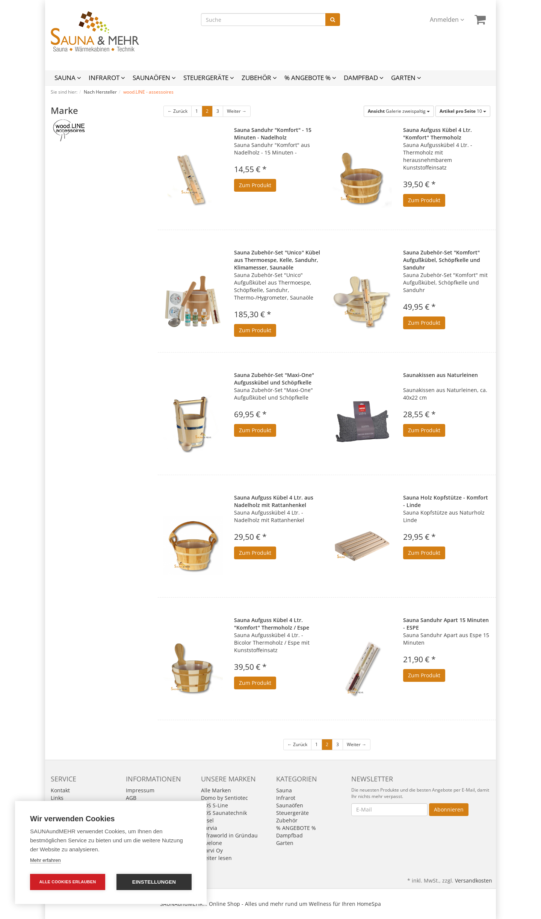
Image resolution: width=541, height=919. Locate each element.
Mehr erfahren (45, 860)
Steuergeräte (208, 77)
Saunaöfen (154, 77)
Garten (406, 77)
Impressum (140, 790)
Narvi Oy (212, 850)
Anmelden (447, 19)
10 (463, 111)
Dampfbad (364, 77)
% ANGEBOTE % (310, 77)
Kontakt (60, 790)
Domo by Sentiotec (224, 797)
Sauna (67, 77)
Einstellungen (154, 882)
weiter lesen (216, 857)
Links (57, 797)
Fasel (207, 820)
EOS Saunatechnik (224, 812)
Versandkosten (473, 880)
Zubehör (259, 77)
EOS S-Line (214, 805)
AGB (131, 797)
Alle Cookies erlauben (67, 882)
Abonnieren (449, 809)
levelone (211, 842)
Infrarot (107, 77)
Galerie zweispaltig (399, 111)
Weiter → (236, 111)
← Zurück (177, 111)
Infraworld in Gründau (229, 835)
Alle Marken (216, 790)
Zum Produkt (255, 185)
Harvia (209, 827)
